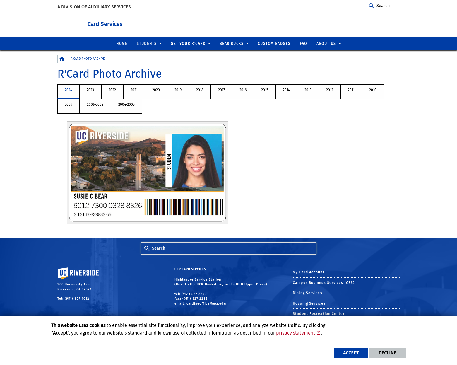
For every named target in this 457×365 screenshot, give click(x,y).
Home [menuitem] (121, 43)
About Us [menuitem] (326, 43)
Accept (351, 353)
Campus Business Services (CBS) (324, 282)
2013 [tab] (307, 90)
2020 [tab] (156, 90)
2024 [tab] (68, 90)
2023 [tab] (90, 90)
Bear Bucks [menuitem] (232, 43)
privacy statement (295, 333)
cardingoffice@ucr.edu (206, 303)
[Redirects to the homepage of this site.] (62, 59)
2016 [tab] (243, 90)
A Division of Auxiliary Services (94, 7)
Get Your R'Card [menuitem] (188, 43)
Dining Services (307, 293)
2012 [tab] (329, 90)
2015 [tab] (264, 90)
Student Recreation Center (319, 313)
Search (383, 5)
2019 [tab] (178, 90)
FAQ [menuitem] (303, 43)
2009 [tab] (68, 104)
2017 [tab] (221, 90)
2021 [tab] (134, 90)
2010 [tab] (372, 90)
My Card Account (309, 272)
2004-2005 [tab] (126, 104)
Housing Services (309, 303)
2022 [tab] (112, 90)
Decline (387, 353)
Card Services (131, 23)
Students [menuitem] (147, 43)
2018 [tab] (199, 90)
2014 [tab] (286, 90)
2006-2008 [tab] (95, 104)
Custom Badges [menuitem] (274, 43)
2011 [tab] (351, 90)
